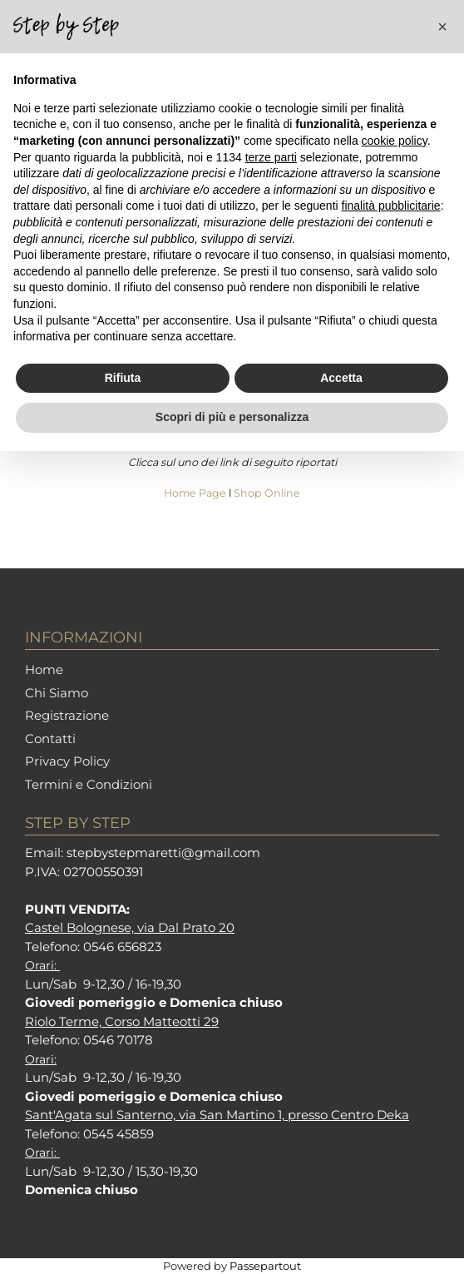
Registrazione (67, 715)
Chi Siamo (56, 693)
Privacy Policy (67, 761)
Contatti (50, 738)
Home (44, 669)
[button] (442, 26)
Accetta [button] (341, 377)
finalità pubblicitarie (391, 205)
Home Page (196, 493)
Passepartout (265, 1265)
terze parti (271, 157)
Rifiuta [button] (123, 377)
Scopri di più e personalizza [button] (232, 417)
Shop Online (267, 493)
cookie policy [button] (394, 140)
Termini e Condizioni (88, 784)
